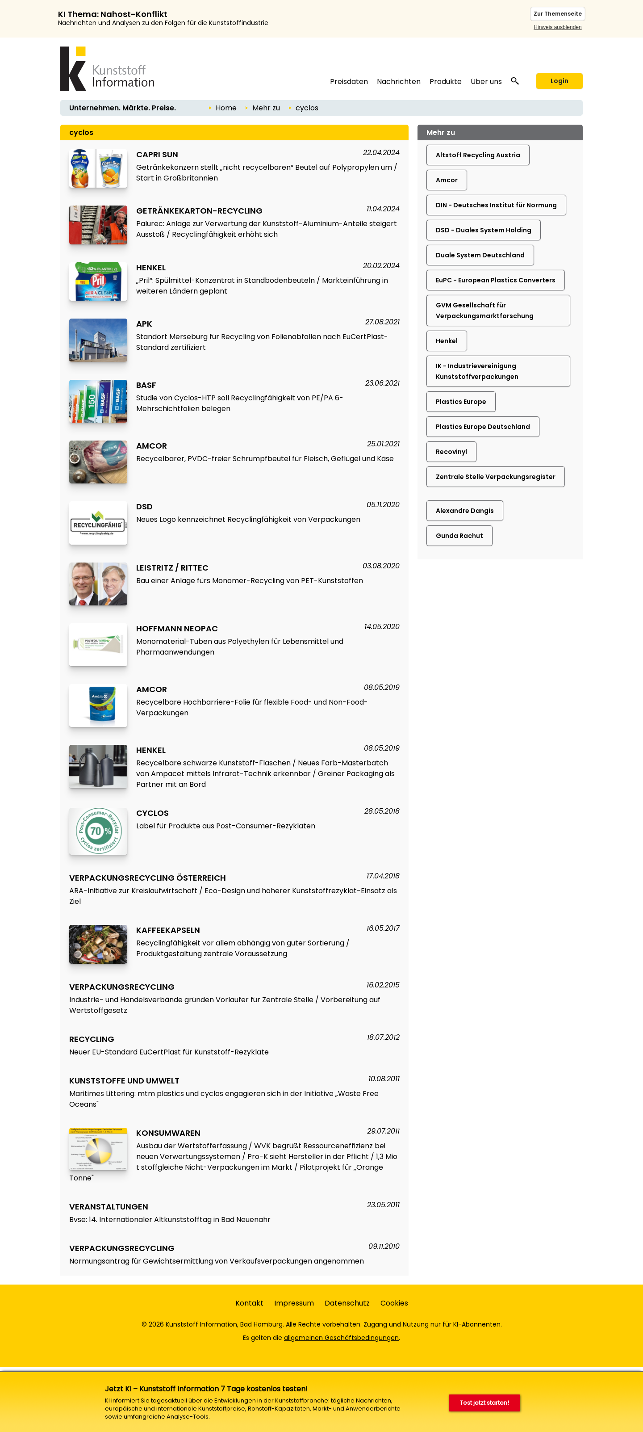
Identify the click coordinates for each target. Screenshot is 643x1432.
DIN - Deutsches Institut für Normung (496, 205)
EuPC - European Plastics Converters (495, 280)
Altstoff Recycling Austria (478, 155)
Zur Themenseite (558, 13)
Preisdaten (349, 81)
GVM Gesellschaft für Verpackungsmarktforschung (485, 310)
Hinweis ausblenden (557, 27)
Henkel (447, 340)
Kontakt (249, 1303)
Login (559, 80)
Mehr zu (266, 108)
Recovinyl (451, 451)
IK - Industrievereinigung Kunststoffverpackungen (477, 371)
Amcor (447, 180)
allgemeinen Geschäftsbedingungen (341, 1337)
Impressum (294, 1303)
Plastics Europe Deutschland (483, 426)
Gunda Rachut (459, 535)
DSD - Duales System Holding (483, 230)
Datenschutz (347, 1303)
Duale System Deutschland (480, 255)
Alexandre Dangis (465, 510)
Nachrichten (399, 81)
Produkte (446, 81)
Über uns (486, 81)
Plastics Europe (461, 401)
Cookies (394, 1303)
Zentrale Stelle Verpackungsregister (495, 476)
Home (226, 108)
